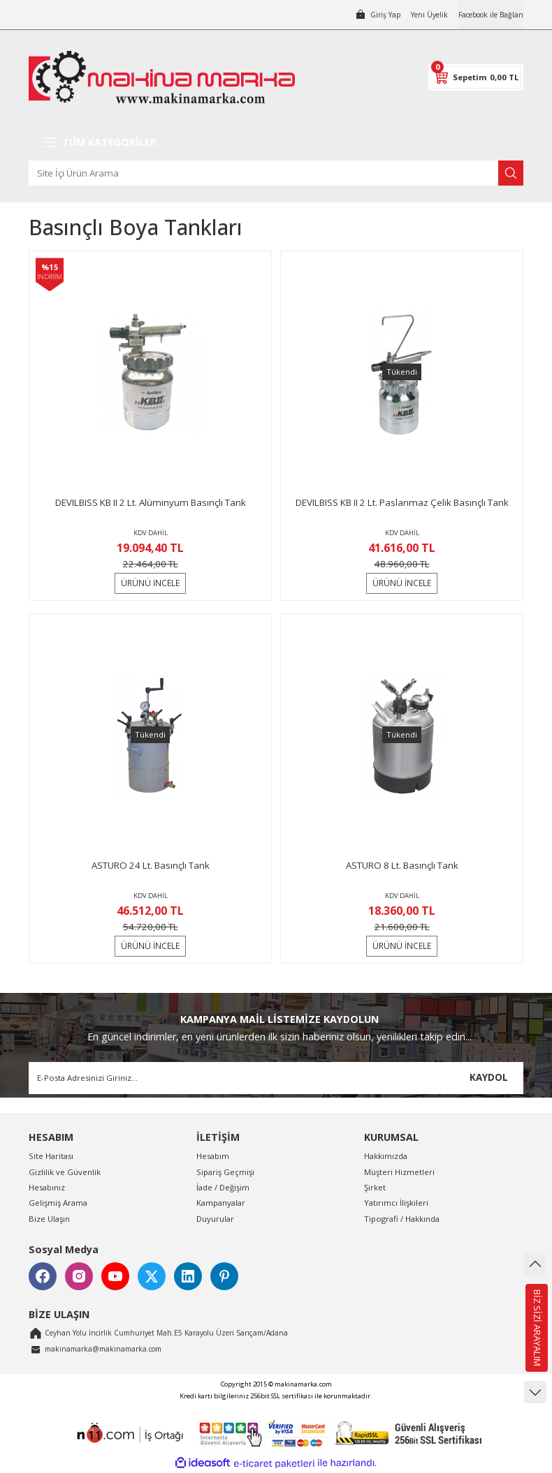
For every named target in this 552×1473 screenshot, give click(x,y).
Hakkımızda (385, 1156)
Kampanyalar (220, 1202)
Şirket (375, 1187)
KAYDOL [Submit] (489, 1077)
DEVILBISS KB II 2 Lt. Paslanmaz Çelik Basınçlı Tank (402, 502)
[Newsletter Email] (276, 1078)
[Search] (276, 173)
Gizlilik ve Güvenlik (65, 1172)
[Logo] (162, 77)
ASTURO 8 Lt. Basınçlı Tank (402, 865)
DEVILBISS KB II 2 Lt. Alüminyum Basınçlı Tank (150, 502)
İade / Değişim (222, 1187)
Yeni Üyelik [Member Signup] (416, 14)
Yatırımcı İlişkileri (396, 1202)
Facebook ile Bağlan (485, 14)
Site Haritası (51, 1156)
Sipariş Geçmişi (225, 1172)
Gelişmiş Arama (58, 1202)
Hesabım (212, 1156)
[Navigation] (276, 142)
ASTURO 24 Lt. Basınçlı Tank (151, 865)
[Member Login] (359, 14)
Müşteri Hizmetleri (399, 1172)
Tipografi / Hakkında (402, 1218)
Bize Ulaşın (49, 1218)
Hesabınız (47, 1187)
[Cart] (475, 77)
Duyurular (215, 1218)
